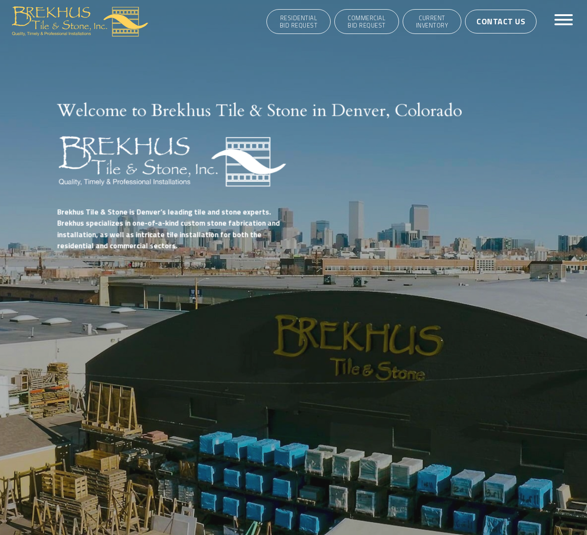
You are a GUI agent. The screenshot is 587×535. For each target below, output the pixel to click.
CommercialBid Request (367, 21)
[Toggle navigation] (564, 21)
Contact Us (500, 21)
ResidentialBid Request (299, 21)
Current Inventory (432, 21)
